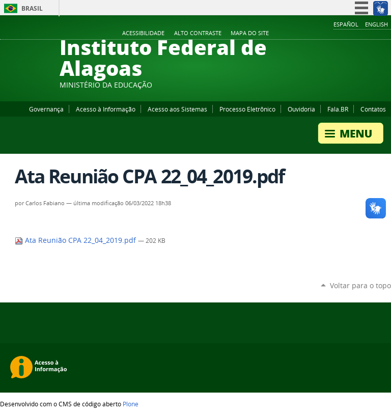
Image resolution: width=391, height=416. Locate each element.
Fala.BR (337, 109)
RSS (386, 34)
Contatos (373, 109)
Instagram (360, 34)
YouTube (348, 34)
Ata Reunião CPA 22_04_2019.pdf (76, 240)
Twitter (373, 34)
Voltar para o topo (360, 285)
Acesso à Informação (105, 109)
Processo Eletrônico (247, 109)
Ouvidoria (301, 109)
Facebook (335, 34)
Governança (46, 109)
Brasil (32, 8)
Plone (130, 404)
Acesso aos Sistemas (177, 109)
